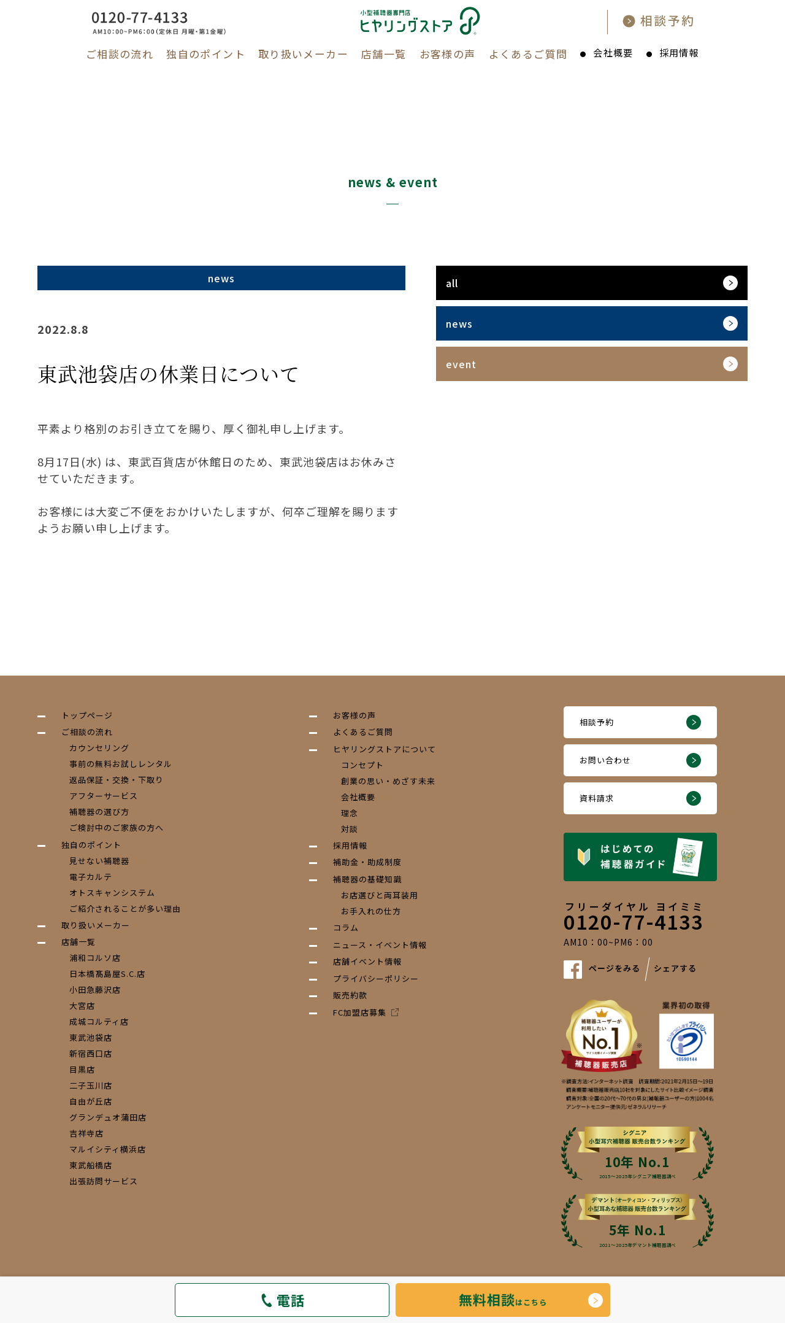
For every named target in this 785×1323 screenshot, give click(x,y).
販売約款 (350, 995)
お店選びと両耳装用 (379, 895)
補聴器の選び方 (99, 811)
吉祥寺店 (86, 1133)
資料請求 (597, 798)
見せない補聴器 (99, 860)
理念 (349, 813)
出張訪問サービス (103, 1181)
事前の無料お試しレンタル (120, 764)
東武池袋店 (90, 1037)
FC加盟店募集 (366, 1012)
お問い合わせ (605, 760)
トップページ (87, 715)
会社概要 (613, 52)
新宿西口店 (90, 1053)
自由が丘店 (90, 1101)
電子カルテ (90, 876)
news (459, 323)
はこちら (503, 1299)
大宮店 (82, 1005)
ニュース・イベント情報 (380, 945)
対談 (349, 829)
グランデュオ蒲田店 (108, 1117)
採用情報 (679, 52)
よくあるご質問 (528, 53)
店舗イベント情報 (367, 961)
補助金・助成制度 (367, 862)
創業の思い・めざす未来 (388, 781)
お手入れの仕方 (371, 911)
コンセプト (362, 765)
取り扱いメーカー (303, 53)
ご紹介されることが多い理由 (125, 908)
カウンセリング (99, 748)
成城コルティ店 (99, 1021)
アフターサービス (103, 795)
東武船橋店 (90, 1165)
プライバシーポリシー (376, 978)
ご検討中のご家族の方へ (116, 827)
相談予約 (597, 722)
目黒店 (82, 1069)
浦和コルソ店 (95, 957)
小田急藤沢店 (95, 989)
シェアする (675, 968)
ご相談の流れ (119, 53)
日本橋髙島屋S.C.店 (107, 973)
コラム (346, 927)
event (461, 364)
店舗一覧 (383, 53)
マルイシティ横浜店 (107, 1149)
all (452, 283)
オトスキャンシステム (112, 892)
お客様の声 (447, 53)
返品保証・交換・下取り (116, 779)
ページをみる (614, 968)
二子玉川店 (90, 1085)
